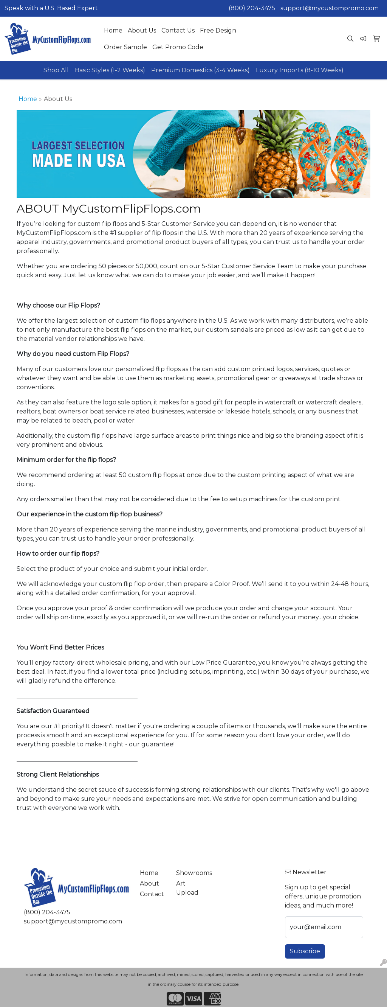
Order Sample (125, 47)
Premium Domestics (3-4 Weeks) (200, 70)
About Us (142, 30)
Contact (152, 894)
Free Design (218, 30)
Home (113, 30)
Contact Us (178, 30)
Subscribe (305, 951)
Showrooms (189, 872)
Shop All (56, 70)
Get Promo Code (177, 47)
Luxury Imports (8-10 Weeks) (300, 70)
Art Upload (187, 888)
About (149, 883)
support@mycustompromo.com (329, 8)
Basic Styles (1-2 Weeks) (110, 70)
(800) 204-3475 (252, 8)
